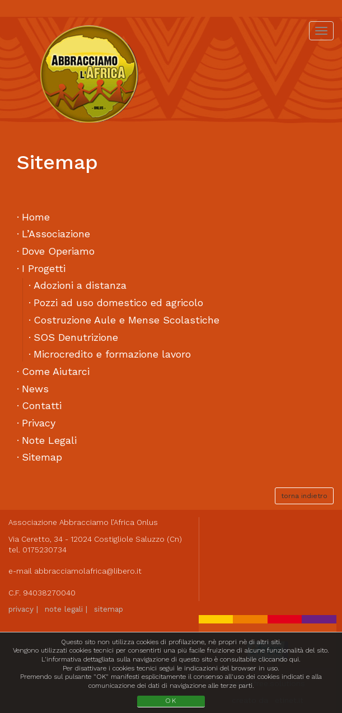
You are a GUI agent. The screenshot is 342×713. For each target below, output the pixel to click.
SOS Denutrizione (76, 337)
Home (36, 217)
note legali (64, 608)
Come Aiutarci (56, 371)
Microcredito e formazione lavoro (112, 354)
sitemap (108, 608)
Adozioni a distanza (80, 285)
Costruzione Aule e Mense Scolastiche (126, 320)
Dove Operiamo (58, 251)
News (35, 389)
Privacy (38, 423)
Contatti (42, 405)
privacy (21, 608)
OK (171, 701)
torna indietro (304, 496)
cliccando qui (279, 659)
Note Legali (49, 440)
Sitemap (42, 457)
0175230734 (44, 549)
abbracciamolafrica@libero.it (88, 570)
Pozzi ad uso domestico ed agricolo (118, 302)
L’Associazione (56, 234)
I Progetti (43, 268)
